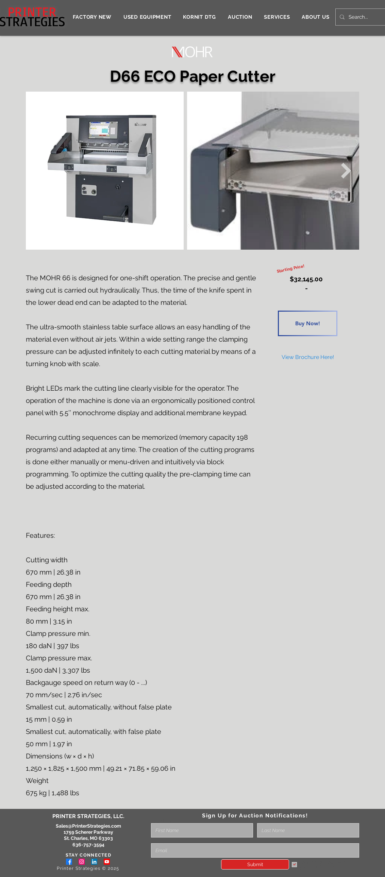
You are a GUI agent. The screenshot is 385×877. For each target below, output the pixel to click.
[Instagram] (82, 862)
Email (157, 841)
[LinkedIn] (94, 862)
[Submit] (255, 864)
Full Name (162, 820)
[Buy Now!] (307, 323)
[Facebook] (69, 862)
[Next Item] (346, 170)
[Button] (307, 287)
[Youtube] (107, 862)
